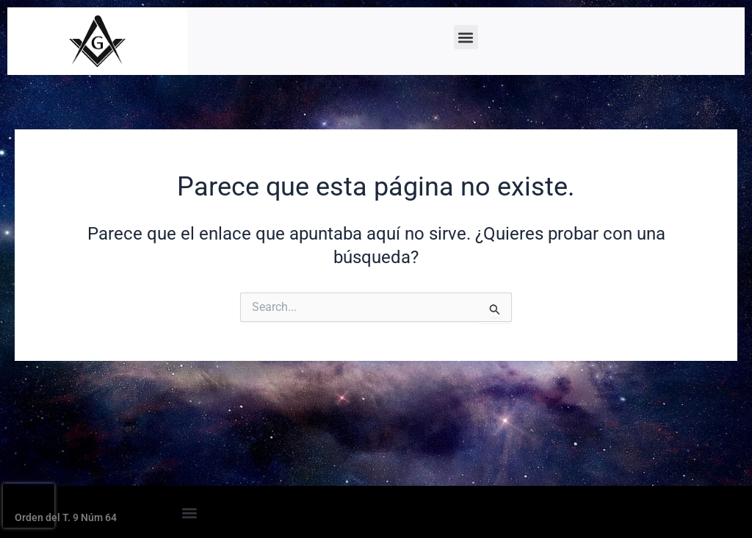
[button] (466, 37)
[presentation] (28, 506)
